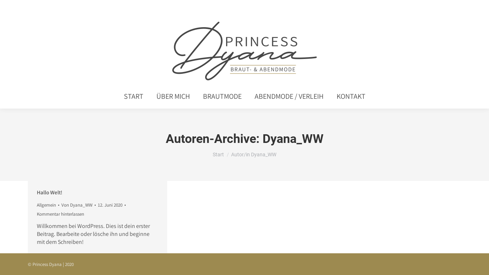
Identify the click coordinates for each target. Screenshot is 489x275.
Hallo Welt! (49, 192)
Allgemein (46, 205)
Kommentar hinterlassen (60, 214)
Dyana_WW (293, 138)
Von (76, 205)
